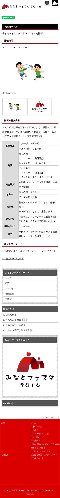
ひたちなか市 (10, 314)
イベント (9, 288)
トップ (8, 278)
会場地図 (9, 294)
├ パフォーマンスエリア (41, 451)
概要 (7, 283)
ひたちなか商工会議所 (14, 325)
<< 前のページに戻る (13, 258)
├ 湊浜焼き (35, 441)
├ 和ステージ (36, 427)
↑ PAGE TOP (48, 417)
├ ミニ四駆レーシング (40, 434)
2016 (55, 3)
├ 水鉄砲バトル (37, 437)
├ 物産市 (34, 430)
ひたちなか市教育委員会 (15, 320)
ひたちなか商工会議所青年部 (17, 330)
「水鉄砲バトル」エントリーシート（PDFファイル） (29, 250)
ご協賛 (8, 299)
